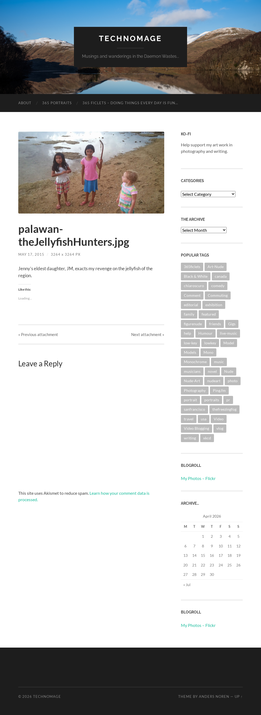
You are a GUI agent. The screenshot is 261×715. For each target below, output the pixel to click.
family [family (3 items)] (189, 314)
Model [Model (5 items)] (228, 343)
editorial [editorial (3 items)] (191, 304)
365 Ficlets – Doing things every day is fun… (130, 103)
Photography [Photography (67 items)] (195, 390)
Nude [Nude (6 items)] (228, 371)
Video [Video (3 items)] (219, 419)
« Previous (38, 334)
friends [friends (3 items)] (215, 324)
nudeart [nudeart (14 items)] (213, 380)
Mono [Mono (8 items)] (208, 352)
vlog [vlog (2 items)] (219, 428)
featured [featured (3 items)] (209, 314)
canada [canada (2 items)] (221, 276)
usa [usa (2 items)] (203, 419)
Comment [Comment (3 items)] (192, 295)
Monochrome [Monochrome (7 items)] (195, 361)
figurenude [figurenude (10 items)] (193, 324)
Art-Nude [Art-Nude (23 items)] (216, 266)
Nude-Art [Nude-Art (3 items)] (192, 380)
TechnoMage (130, 38)
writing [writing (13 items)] (190, 438)
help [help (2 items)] (187, 333)
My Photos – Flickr (198, 478)
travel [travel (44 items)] (189, 419)
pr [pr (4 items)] (228, 400)
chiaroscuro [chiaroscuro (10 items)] (194, 285)
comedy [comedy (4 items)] (217, 285)
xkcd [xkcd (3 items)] (207, 438)
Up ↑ (239, 696)
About (24, 103)
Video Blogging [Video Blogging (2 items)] (196, 428)
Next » (147, 334)
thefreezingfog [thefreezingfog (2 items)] (224, 409)
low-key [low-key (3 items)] (190, 343)
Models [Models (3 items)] (190, 352)
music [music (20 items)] (219, 361)
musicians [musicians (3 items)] (192, 371)
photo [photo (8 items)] (233, 380)
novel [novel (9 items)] (212, 371)
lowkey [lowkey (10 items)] (210, 343)
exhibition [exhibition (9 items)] (213, 304)
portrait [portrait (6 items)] (190, 400)
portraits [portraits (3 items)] (211, 400)
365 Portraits (57, 103)
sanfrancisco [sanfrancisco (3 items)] (194, 409)
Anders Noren (214, 696)
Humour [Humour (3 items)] (205, 333)
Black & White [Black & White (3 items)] (196, 276)
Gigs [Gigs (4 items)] (231, 324)
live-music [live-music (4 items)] (228, 333)
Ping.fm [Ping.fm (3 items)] (219, 390)
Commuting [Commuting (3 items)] (218, 295)
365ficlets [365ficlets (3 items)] (192, 266)
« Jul (187, 584)
